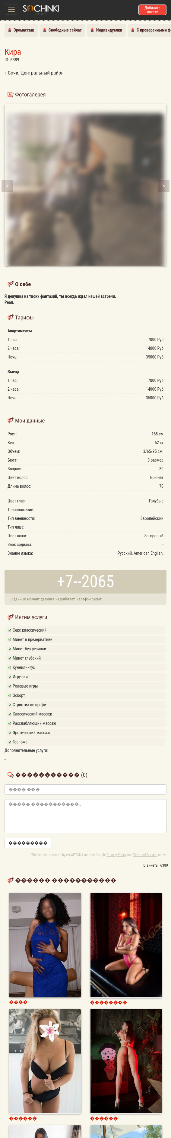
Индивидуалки (109, 30)
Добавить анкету (152, 9)
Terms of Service (145, 855)
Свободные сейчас (65, 30)
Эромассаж (24, 30)
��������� (27, 843)
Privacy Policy (116, 855)
